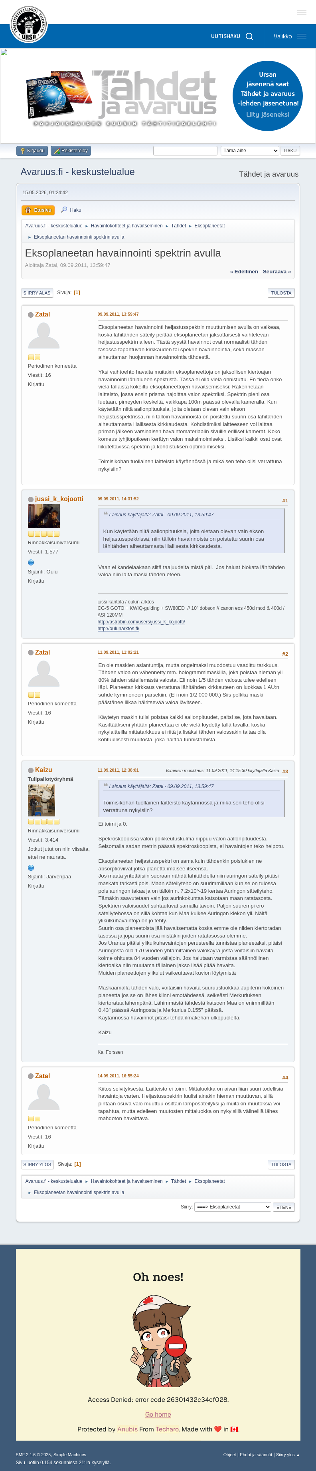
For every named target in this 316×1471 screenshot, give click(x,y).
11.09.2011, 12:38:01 (118, 770)
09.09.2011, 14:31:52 (118, 498)
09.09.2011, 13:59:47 (118, 314)
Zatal (42, 314)
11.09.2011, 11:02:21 (118, 652)
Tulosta (281, 293)
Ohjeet (229, 1454)
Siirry (186, 1207)
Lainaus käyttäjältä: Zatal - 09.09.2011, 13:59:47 (161, 515)
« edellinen (244, 272)
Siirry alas (37, 293)
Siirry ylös (37, 1164)
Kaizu (43, 769)
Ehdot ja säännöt (256, 1454)
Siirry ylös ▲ (288, 1454)
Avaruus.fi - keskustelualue (78, 171)
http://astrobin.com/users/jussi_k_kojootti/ (141, 622)
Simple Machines (69, 1454)
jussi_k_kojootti (59, 499)
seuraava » (277, 272)
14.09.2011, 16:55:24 (118, 1075)
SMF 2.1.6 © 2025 (33, 1454)
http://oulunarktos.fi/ (119, 628)
